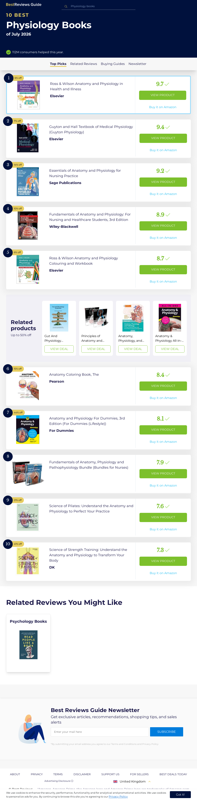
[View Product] (98, 95)
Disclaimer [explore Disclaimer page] (82, 774)
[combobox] (98, 6)
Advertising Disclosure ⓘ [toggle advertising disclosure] (58, 780)
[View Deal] (59, 328)
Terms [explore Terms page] (58, 774)
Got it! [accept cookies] (180, 794)
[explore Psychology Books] (28, 643)
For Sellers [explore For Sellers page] (139, 774)
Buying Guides (113, 64)
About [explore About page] (15, 774)
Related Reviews (83, 64)
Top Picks (58, 64)
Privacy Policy (118, 796)
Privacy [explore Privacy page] (37, 774)
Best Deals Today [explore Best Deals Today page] (173, 774)
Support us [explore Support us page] (110, 774)
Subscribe (166, 732)
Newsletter (137, 64)
